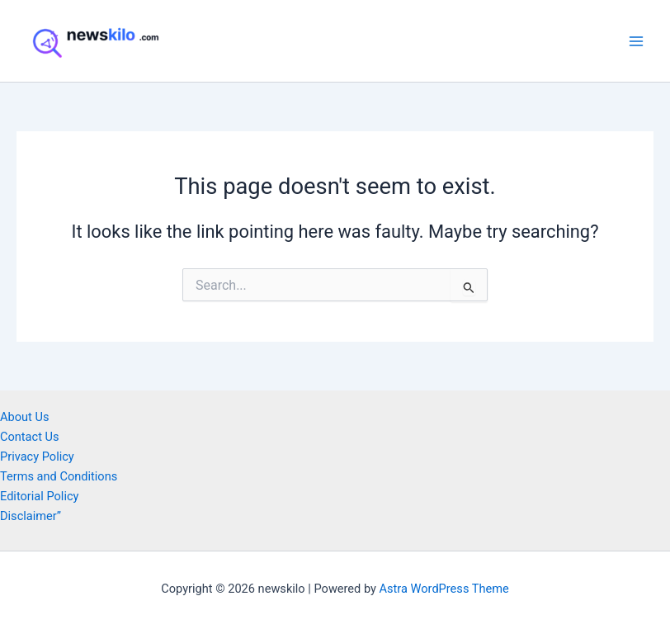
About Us (24, 416)
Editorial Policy (39, 496)
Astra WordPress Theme (444, 588)
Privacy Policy (37, 456)
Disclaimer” (30, 516)
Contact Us (29, 436)
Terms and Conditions (58, 476)
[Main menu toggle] (636, 41)
